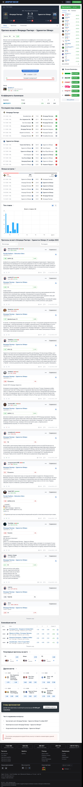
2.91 (17, 657)
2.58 (5, 381)
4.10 (48, 103)
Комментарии (65, 757)
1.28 (15, 682)
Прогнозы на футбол (6, 757)
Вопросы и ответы (46, 755)
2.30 (38, 638)
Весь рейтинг (70, 99)
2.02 (5, 533)
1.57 (5, 319)
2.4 (5, 565)
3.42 (5, 597)
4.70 (35, 657)
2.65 (5, 413)
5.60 (25, 682)
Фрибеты (24, 753)
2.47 (5, 612)
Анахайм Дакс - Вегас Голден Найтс (19, 641)
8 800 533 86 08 (9, 777)
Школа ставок (45, 753)
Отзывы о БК (45, 760)
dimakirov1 (11, 87)
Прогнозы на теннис (6, 759)
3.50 (30, 696)
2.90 (48, 629)
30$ (23, 103)
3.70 (8, 682)
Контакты (64, 759)
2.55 (53, 696)
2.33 (48, 642)
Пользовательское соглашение (8, 785)
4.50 (30, 682)
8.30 (48, 682)
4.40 (43, 634)
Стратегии (44, 757)
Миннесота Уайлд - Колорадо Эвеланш (20, 633)
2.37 (35, 696)
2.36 (42, 103)
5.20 (12, 696)
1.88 (5, 258)
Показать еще (30, 646)
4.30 (17, 696)
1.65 (5, 501)
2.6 (5, 442)
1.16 (43, 682)
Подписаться (52, 249)
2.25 (18, 36)
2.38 (5, 287)
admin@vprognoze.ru (9, 776)
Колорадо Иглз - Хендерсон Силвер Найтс (21, 629)
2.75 (38, 634)
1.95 (38, 629)
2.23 (48, 634)
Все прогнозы (4, 753)
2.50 (38, 642)
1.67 (5, 349)
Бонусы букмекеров (46, 759)
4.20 (43, 629)
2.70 (43, 696)
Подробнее (6, 710)
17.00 (53, 682)
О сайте (64, 753)
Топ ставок (3, 755)
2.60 (54, 103)
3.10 (25, 696)
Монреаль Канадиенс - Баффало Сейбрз (20, 637)
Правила (64, 755)
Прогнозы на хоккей (6, 760)
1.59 (35, 682)
